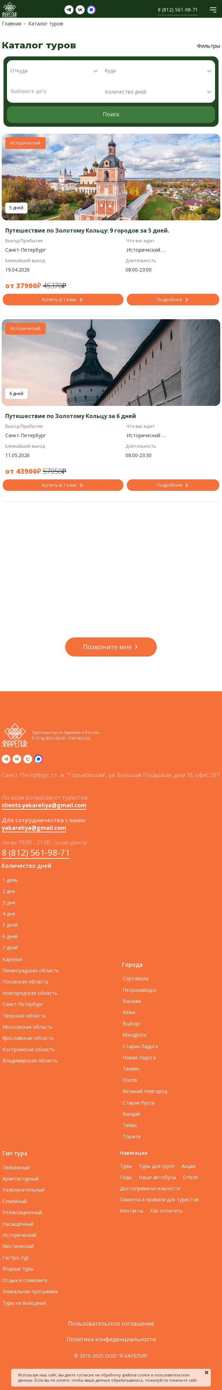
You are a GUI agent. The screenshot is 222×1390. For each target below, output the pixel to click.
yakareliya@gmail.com (34, 828)
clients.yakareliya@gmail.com (44, 805)
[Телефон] (27, 761)
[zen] (38, 761)
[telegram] (6, 761)
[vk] (17, 761)
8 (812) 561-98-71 (36, 852)
